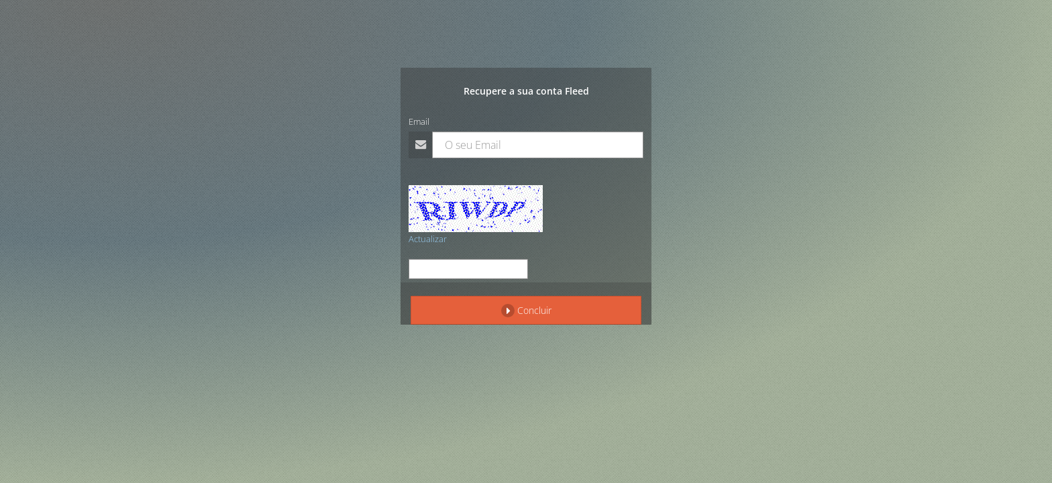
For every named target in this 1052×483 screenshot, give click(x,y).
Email (419, 121)
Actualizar (428, 239)
